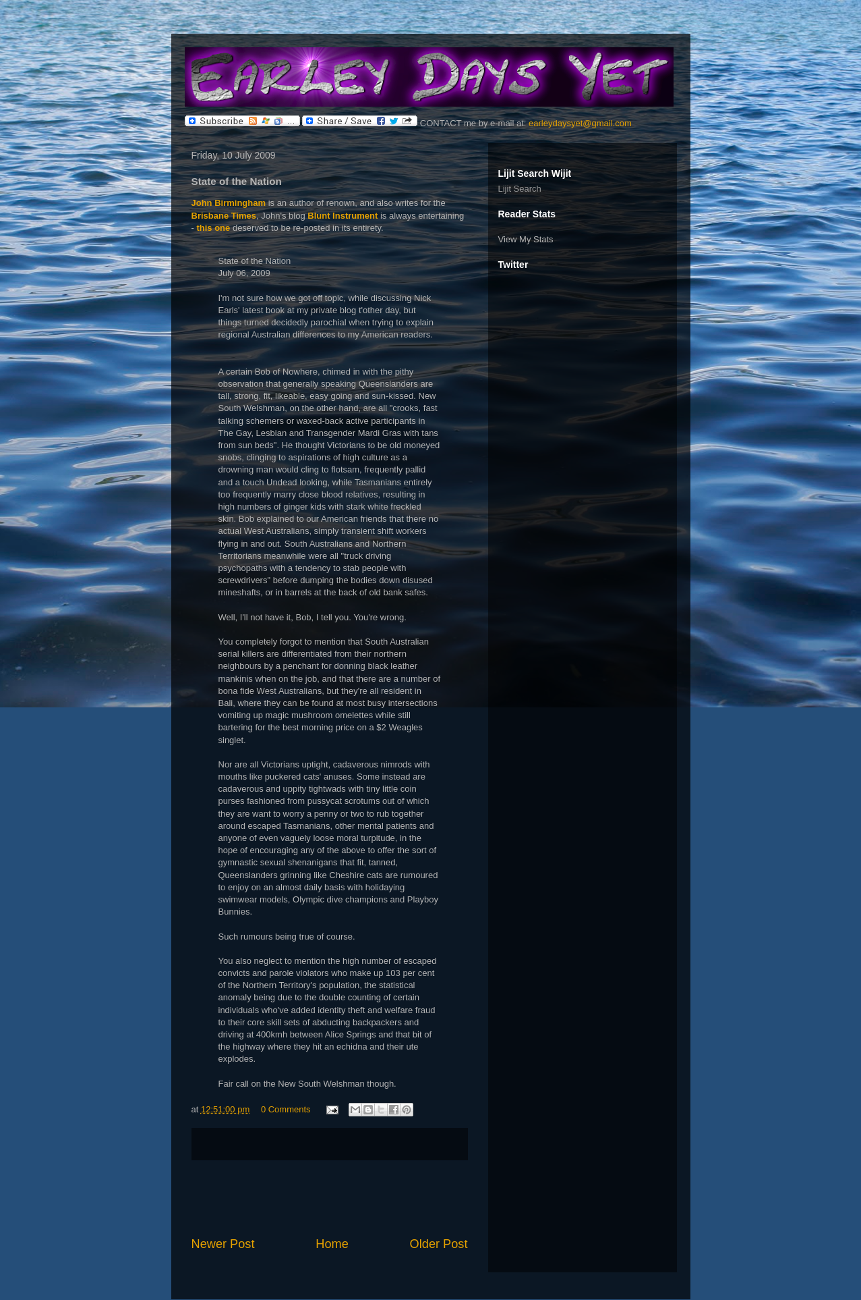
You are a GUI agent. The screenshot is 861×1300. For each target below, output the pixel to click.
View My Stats (526, 239)
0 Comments (286, 1109)
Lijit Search (519, 189)
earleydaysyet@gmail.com (580, 123)
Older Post (439, 1244)
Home (332, 1244)
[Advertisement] (330, 1198)
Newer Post (223, 1244)
